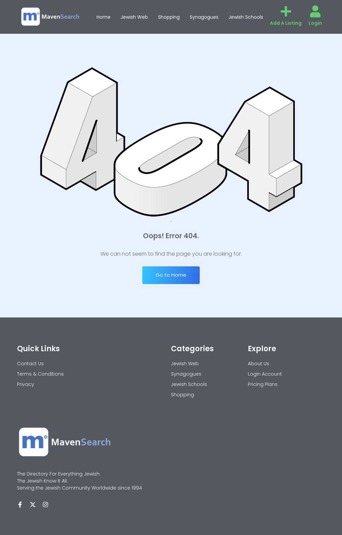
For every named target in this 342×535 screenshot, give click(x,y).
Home (104, 17)
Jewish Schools (245, 17)
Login (315, 23)
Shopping (169, 17)
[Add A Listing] (286, 11)
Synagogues (204, 17)
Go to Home (171, 274)
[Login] (315, 11)
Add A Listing (286, 23)
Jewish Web (134, 17)
